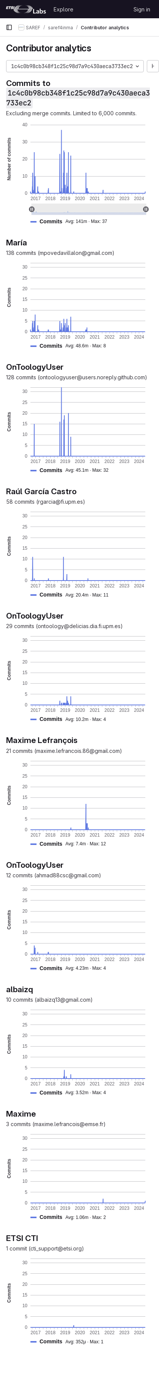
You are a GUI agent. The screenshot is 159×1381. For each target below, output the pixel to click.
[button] (71, 222)
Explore (63, 9)
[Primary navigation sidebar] (9, 27)
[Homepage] (26, 9)
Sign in (142, 9)
